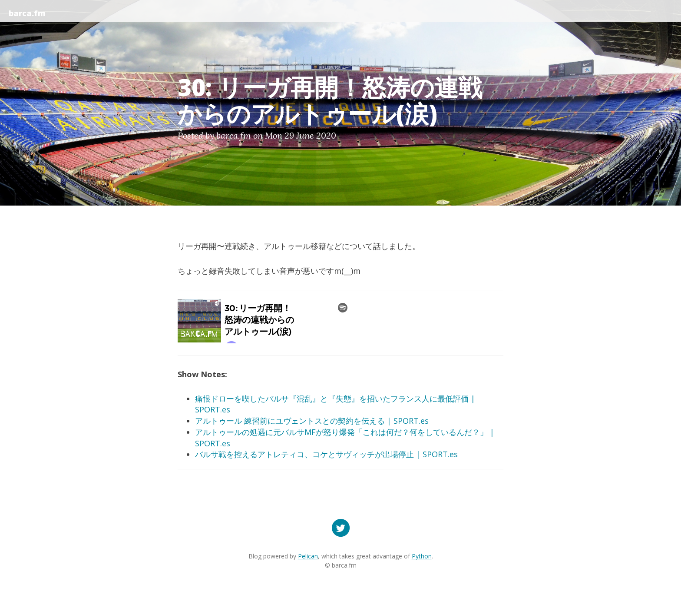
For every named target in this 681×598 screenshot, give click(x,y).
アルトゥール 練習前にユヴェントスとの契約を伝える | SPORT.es (312, 420)
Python (422, 556)
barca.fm (27, 13)
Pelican (308, 556)
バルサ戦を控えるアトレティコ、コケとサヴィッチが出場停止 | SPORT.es (326, 454)
